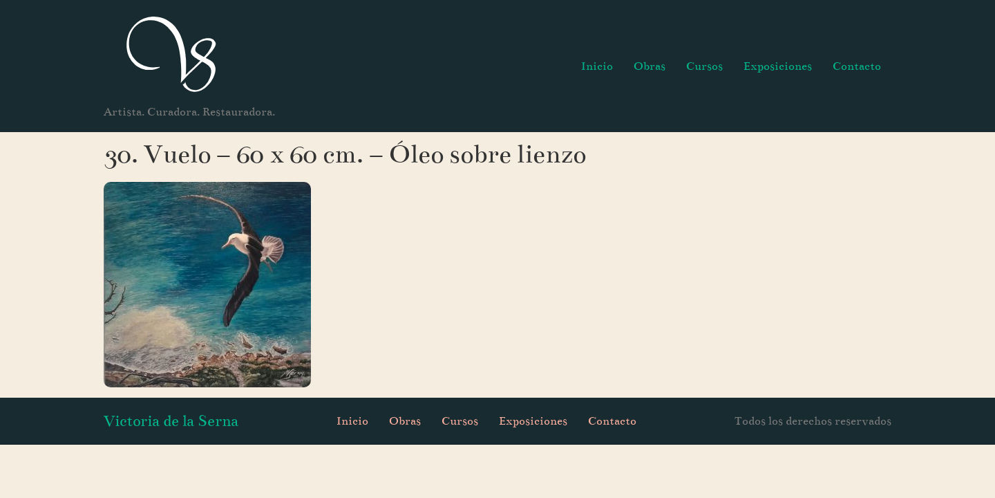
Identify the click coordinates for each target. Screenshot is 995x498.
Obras (649, 66)
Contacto (857, 66)
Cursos (704, 66)
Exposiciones (777, 66)
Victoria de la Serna (171, 421)
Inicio (597, 66)
